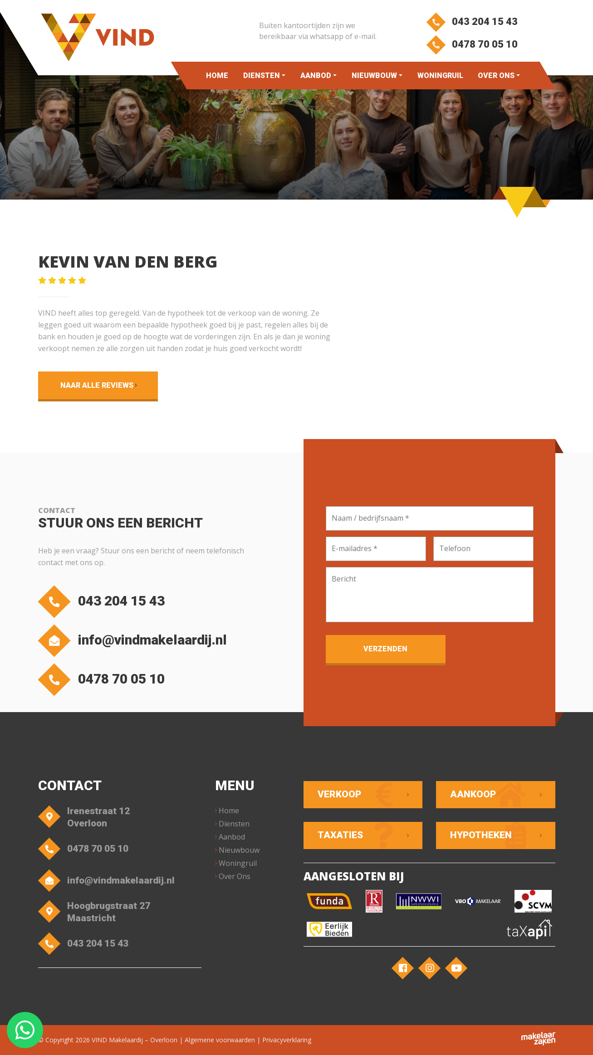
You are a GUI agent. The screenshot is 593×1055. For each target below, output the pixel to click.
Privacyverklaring (286, 1039)
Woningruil (440, 75)
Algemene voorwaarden (220, 1039)
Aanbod (315, 75)
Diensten (261, 75)
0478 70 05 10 (472, 44)
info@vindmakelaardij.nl (135, 640)
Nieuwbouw (374, 75)
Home (217, 75)
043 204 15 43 (472, 21)
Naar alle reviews (96, 385)
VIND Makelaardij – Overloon (134, 1039)
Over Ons (496, 75)
